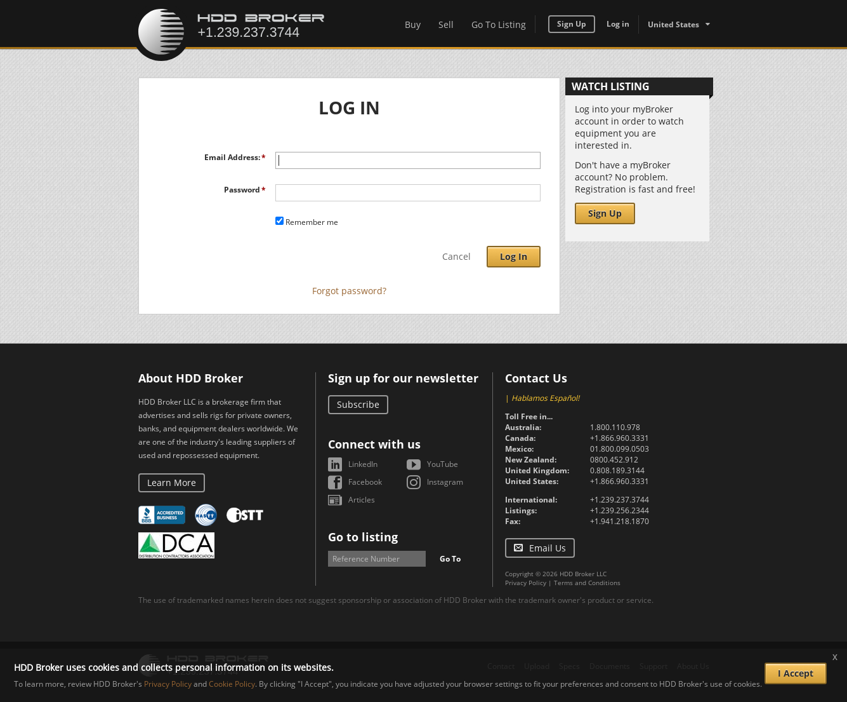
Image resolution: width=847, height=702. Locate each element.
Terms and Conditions (587, 582)
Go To (450, 558)
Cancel (456, 256)
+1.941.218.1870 (619, 521)
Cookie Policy (232, 683)
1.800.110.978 (615, 427)
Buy (413, 24)
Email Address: (232, 157)
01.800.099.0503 (619, 448)
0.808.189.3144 (617, 470)
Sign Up (571, 23)
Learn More (171, 482)
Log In (513, 256)
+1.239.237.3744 (619, 499)
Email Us (547, 548)
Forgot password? (349, 291)
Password (242, 189)
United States (673, 24)
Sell (446, 24)
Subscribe (358, 404)
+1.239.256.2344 (619, 510)
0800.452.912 (614, 459)
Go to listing (363, 536)
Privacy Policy (525, 582)
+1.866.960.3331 (619, 438)
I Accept (795, 673)
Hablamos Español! (545, 398)
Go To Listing (498, 24)
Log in (618, 23)
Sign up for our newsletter (403, 378)
